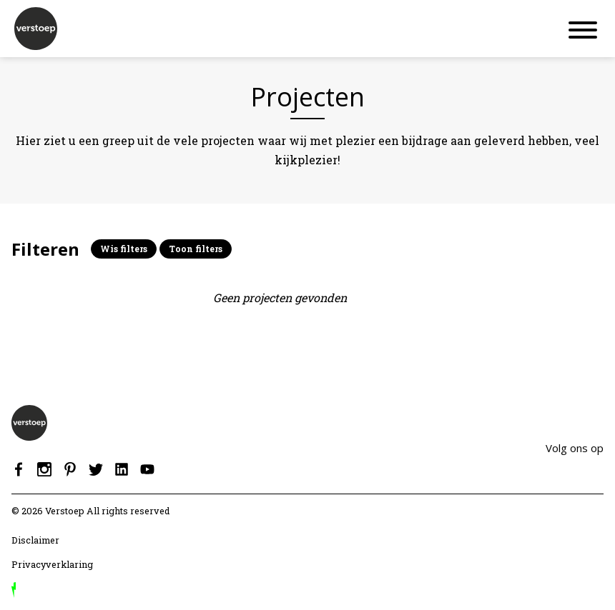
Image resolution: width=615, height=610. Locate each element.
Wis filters (123, 248)
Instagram (44, 469)
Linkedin (121, 469)
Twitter (96, 469)
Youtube (147, 469)
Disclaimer (35, 540)
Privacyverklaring (52, 564)
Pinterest (70, 469)
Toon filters (195, 248)
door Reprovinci (13, 590)
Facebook (18, 469)
